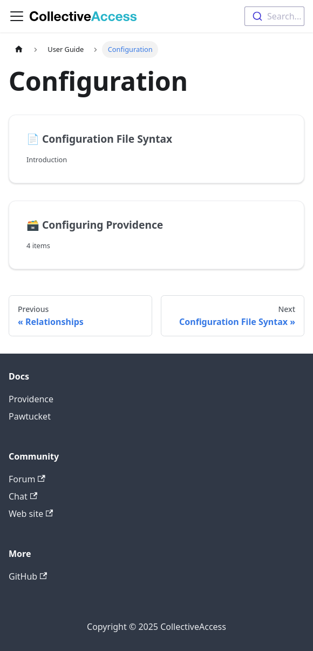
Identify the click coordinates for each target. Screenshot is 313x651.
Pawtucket (30, 416)
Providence (31, 399)
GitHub (28, 576)
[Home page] (19, 49)
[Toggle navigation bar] (17, 16)
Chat (23, 496)
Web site (31, 514)
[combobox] (274, 16)
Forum (27, 479)
